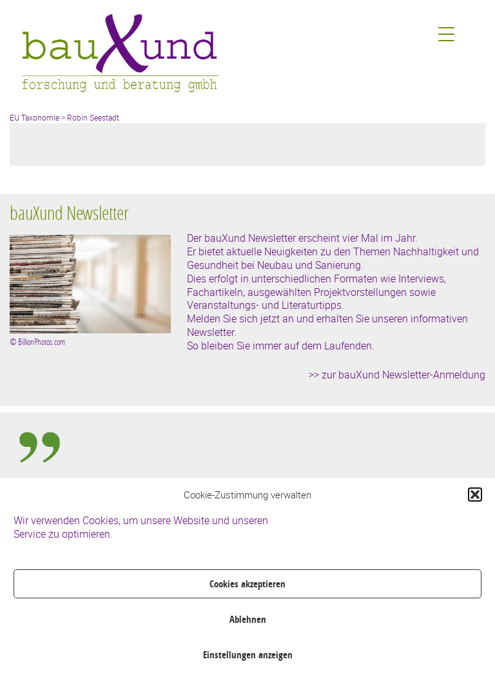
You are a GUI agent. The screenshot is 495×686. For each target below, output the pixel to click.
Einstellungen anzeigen (248, 655)
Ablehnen (247, 619)
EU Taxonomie (34, 117)
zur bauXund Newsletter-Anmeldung (403, 375)
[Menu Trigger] (446, 34)
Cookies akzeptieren (247, 584)
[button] (475, 494)
